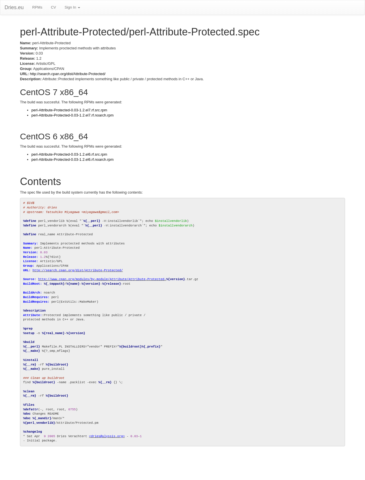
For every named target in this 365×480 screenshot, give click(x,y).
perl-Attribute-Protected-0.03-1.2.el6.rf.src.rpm (69, 154)
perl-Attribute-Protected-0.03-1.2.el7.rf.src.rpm (69, 110)
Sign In (72, 7)
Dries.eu (14, 7)
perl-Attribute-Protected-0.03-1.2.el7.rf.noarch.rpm (72, 115)
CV (53, 7)
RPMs (37, 7)
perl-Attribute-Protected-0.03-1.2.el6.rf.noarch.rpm (72, 159)
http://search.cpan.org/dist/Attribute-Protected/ (68, 74)
